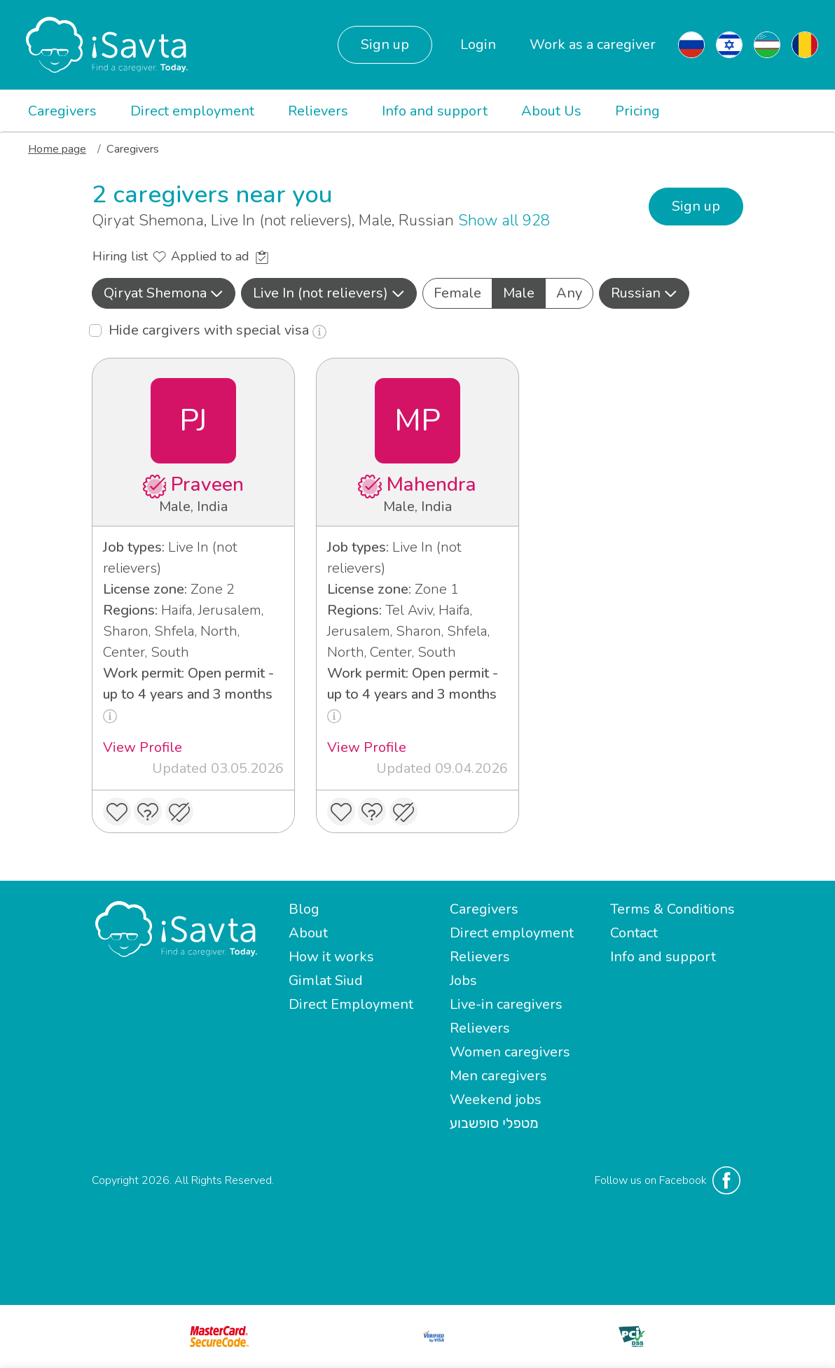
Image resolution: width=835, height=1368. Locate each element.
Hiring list (129, 256)
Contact (634, 932)
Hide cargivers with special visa (217, 330)
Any (569, 292)
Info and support (435, 111)
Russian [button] (644, 293)
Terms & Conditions (672, 909)
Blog (304, 909)
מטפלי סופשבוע (494, 1123)
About (308, 932)
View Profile (142, 747)
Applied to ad (219, 256)
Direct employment (192, 111)
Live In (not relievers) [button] (329, 293)
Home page (57, 149)
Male (518, 292)
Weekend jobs (495, 1099)
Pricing (637, 111)
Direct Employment (351, 1004)
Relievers (318, 111)
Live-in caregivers (506, 1004)
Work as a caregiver (593, 44)
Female (457, 292)
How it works (331, 956)
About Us (551, 111)
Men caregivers (498, 1075)
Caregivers (62, 111)
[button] (163, 293)
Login (478, 44)
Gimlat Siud (326, 980)
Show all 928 (504, 220)
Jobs (463, 980)
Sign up (385, 44)
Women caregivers (510, 1051)
